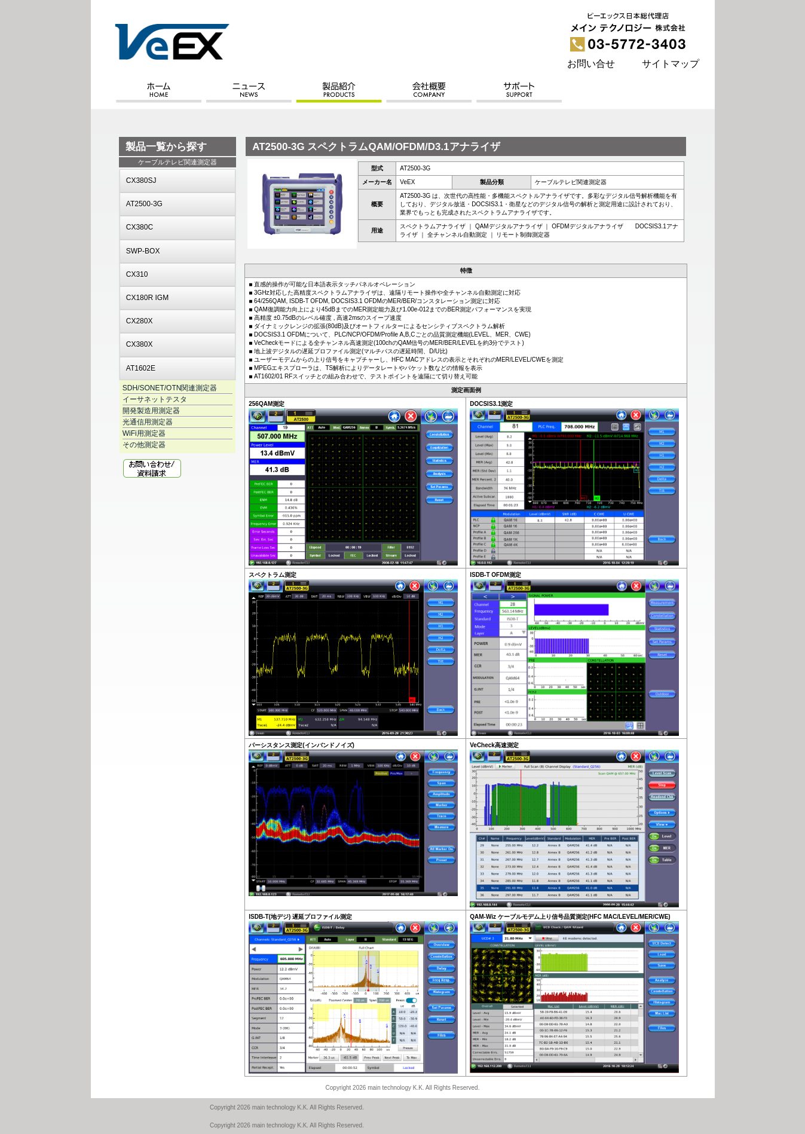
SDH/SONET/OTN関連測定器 (170, 388)
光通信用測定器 (148, 422)
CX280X (139, 321)
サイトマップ (670, 64)
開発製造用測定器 (151, 410)
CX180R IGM (147, 298)
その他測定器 (144, 445)
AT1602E (140, 368)
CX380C (139, 227)
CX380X (139, 344)
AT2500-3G (144, 204)
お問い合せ (591, 64)
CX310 (137, 274)
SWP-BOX (143, 251)
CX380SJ (141, 180)
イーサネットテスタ (155, 399)
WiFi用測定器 (144, 433)
